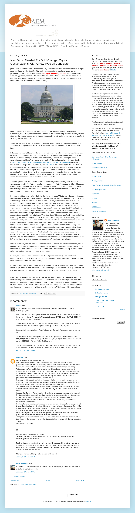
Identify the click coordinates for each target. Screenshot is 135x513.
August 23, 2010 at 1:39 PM (25, 350)
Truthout (95, 198)
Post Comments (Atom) (28, 485)
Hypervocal (96, 194)
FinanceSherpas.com (99, 168)
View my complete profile (100, 270)
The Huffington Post (99, 190)
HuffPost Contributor (99, 211)
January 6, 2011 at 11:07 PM (26, 457)
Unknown (19, 357)
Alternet (94, 203)
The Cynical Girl (101, 297)
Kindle (113, 70)
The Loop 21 (96, 176)
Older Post (80, 481)
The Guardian (97, 163)
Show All (122, 309)
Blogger (88, 501)
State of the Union (101, 293)
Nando (18, 305)
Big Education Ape (102, 289)
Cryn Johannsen (22, 464)
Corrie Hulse (99, 306)
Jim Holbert (50, 165)
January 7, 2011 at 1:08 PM (25, 472)
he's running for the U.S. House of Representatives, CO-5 (33, 162)
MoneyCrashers (97, 181)
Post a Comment (19, 476)
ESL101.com (96, 207)
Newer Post (15, 481)
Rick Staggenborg (63, 162)
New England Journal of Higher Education (106, 185)
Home (48, 481)
